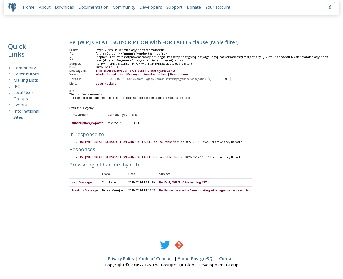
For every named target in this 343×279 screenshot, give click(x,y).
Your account (218, 7)
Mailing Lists (25, 80)
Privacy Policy (121, 259)
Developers (151, 7)
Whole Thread (106, 74)
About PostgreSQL (196, 259)
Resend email (179, 74)
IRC (16, 86)
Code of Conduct (156, 259)
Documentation (94, 7)
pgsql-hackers (106, 84)
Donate (194, 7)
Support (175, 7)
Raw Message (129, 74)
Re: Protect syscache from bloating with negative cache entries (204, 191)
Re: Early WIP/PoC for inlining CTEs (184, 183)
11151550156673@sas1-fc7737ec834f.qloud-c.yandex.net (135, 71)
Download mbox (155, 74)
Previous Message (85, 191)
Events (20, 105)
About (45, 7)
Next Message (82, 183)
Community (124, 7)
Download (64, 7)
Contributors (26, 74)
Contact (227, 259)
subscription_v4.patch (87, 123)
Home (29, 7)
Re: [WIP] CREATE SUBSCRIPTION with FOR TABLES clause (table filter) (130, 142)
